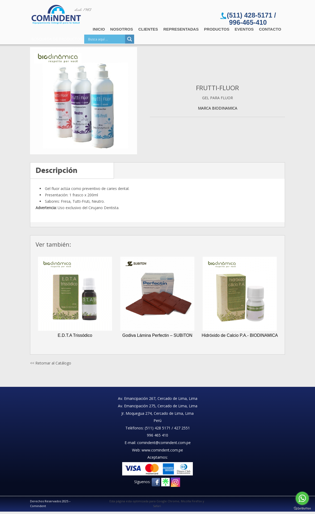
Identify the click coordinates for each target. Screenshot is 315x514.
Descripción (57, 170)
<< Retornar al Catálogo (50, 363)
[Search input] (106, 39)
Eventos (244, 29)
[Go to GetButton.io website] (302, 508)
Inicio (99, 29)
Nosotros (121, 29)
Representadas (181, 29)
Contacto (270, 29)
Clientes (148, 29)
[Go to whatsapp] (302, 498)
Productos (216, 29)
